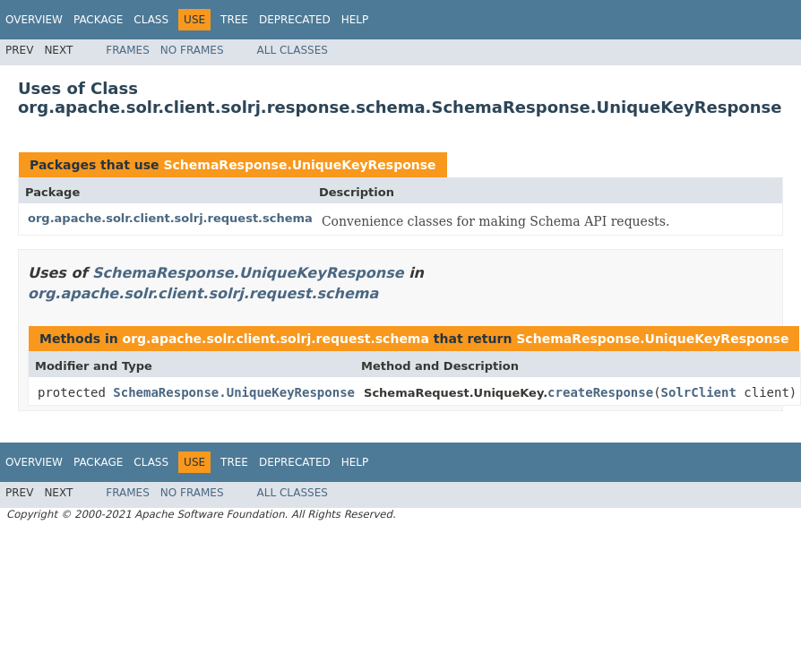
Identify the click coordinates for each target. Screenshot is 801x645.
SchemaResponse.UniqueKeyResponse (299, 165)
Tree (234, 19)
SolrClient (698, 392)
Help (355, 19)
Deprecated (295, 19)
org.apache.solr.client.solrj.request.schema (170, 218)
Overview (34, 19)
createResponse (600, 392)
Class (151, 19)
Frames (128, 50)
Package (98, 19)
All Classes (292, 50)
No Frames (192, 50)
